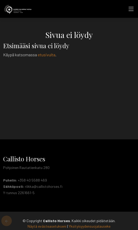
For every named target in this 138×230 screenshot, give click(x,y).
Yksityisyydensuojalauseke (89, 226)
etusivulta (46, 54)
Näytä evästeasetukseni (47, 226)
